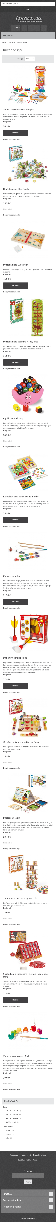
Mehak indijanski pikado (15, 658)
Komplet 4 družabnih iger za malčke (20, 496)
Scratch (8, 1134)
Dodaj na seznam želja (11, 139)
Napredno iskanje (39, 1155)
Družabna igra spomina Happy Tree (20, 341)
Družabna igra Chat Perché (16, 189)
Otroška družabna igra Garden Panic (21, 742)
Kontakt (35, 1160)
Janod (8, 1130)
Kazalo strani (14, 1155)
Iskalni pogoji (26, 1155)
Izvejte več (7, 122)
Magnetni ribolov (11, 576)
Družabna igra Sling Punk (15, 264)
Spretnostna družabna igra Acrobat (20, 898)
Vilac (7, 1138)
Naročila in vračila (24, 1160)
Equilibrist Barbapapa (14, 418)
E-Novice (28, 1171)
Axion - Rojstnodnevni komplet (18, 109)
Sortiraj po (20, 59)
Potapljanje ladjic (11, 818)
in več (11, 1122)
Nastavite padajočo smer (37, 59)
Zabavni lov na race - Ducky (17, 1056)
